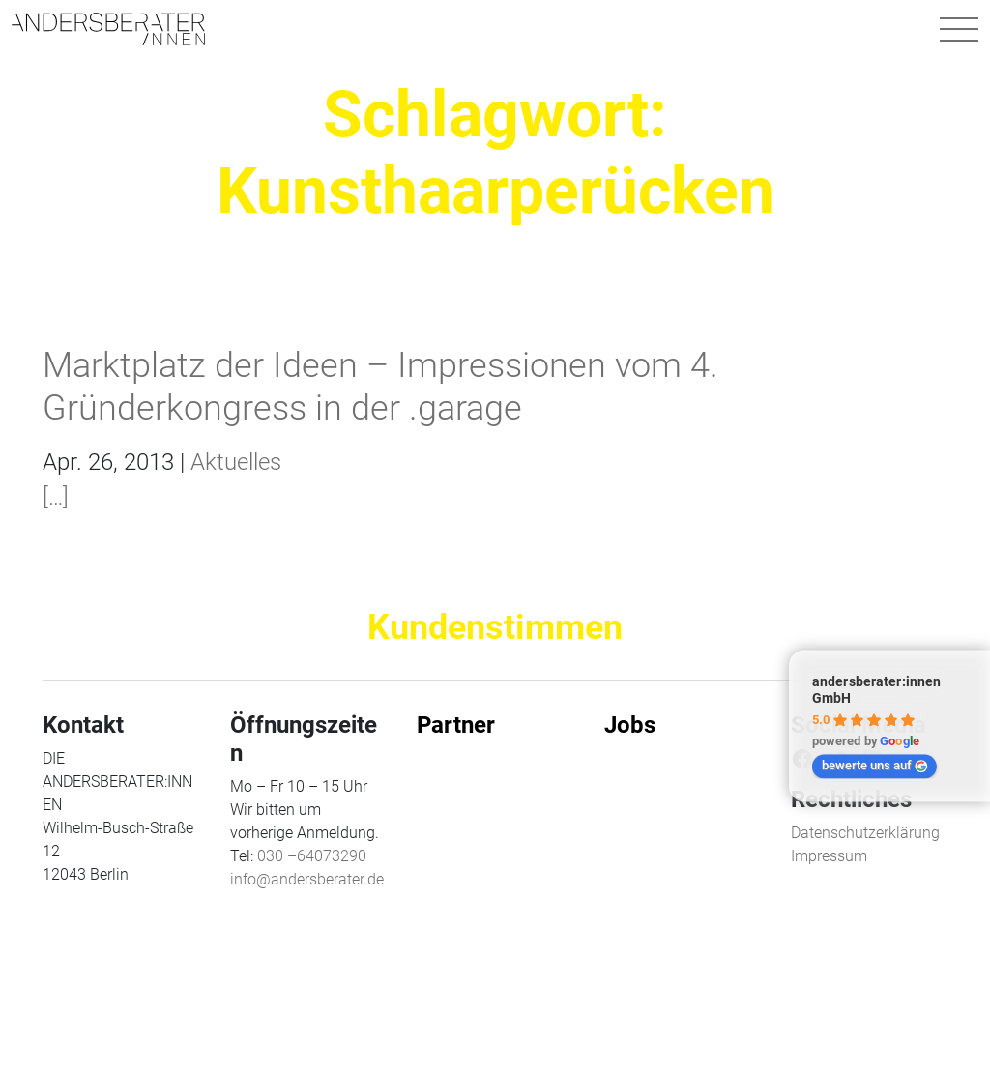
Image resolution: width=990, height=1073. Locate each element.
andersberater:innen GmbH (876, 690)
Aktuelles (235, 462)
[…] (56, 496)
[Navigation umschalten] (959, 29)
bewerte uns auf (875, 765)
